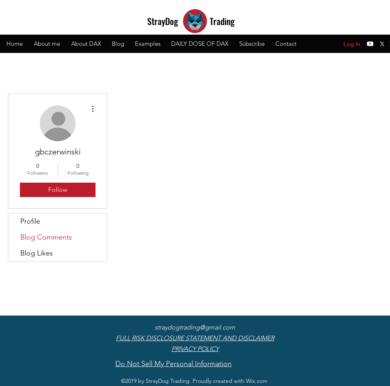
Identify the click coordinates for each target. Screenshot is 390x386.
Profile (30, 221)
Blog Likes (36, 253)
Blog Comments (46, 237)
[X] (382, 44)
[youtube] (370, 44)
